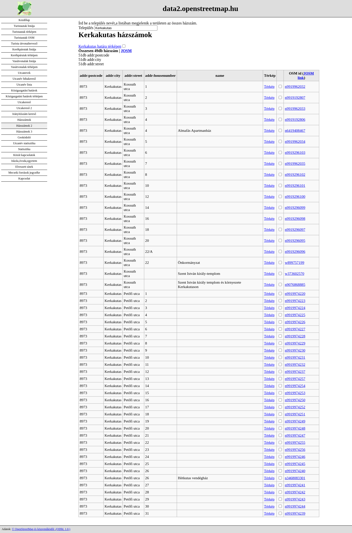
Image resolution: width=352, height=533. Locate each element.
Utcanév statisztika (24, 143)
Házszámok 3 (24, 131)
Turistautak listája (24, 26)
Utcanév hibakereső (24, 78)
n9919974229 (295, 343)
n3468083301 (295, 478)
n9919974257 (295, 379)
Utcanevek (24, 73)
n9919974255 (295, 442)
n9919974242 (295, 492)
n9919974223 (295, 301)
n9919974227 (295, 329)
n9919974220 (295, 293)
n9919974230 (295, 350)
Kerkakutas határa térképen (99, 46)
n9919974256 (295, 449)
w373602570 (294, 273)
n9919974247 (295, 435)
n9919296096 (295, 251)
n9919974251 (295, 414)
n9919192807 (295, 97)
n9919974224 (295, 308)
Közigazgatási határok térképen (24, 96)
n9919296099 (295, 207)
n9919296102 (295, 174)
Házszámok (24, 120)
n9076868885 (295, 284)
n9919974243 (295, 499)
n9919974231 (295, 357)
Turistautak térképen (24, 31)
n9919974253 (295, 393)
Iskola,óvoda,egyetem (24, 161)
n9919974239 (295, 513)
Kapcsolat (24, 178)
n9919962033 (295, 108)
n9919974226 (295, 322)
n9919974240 (295, 471)
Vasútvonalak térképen (24, 67)
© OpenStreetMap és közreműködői (33, 529)
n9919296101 (295, 185)
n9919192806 (295, 119)
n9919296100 (295, 196)
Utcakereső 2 (24, 108)
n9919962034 (295, 141)
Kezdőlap (24, 20)
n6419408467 (295, 130)
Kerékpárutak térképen (24, 55)
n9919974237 (295, 371)
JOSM (126, 51)
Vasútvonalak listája (24, 61)
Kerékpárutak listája (24, 49)
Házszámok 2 (24, 125)
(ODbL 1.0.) (63, 529)
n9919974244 (295, 506)
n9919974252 (295, 407)
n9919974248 (295, 428)
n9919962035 (295, 163)
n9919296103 (295, 152)
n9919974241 (295, 485)
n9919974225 (295, 315)
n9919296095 (295, 240)
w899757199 (294, 262)
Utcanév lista (24, 84)
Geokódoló (24, 137)
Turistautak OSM (24, 37)
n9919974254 (295, 386)
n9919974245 (295, 464)
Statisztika (24, 149)
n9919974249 (295, 421)
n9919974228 (295, 336)
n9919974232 (295, 364)
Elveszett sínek (24, 166)
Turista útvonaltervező (24, 43)
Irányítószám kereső (24, 114)
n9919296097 (295, 229)
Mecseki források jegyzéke (24, 172)
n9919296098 (295, 218)
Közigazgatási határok (24, 90)
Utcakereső (24, 102)
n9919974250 (295, 400)
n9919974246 (295, 457)
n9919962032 (295, 86)
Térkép (269, 86)
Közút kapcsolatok (24, 155)
